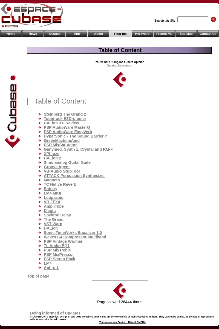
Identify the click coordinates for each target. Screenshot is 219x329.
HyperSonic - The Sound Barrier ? (75, 136)
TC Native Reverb (60, 184)
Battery (50, 189)
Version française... (119, 65)
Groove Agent (57, 167)
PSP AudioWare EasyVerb (68, 132)
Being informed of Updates (55, 313)
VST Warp (53, 224)
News (33, 33)
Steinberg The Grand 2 (65, 114)
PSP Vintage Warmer (63, 241)
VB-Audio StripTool (62, 171)
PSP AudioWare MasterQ (67, 127)
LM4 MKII (52, 193)
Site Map (186, 33)
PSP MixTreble (57, 250)
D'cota (50, 210)
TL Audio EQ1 (57, 246)
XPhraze (51, 153)
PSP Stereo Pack (59, 259)
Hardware (142, 33)
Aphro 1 (51, 267)
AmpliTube (54, 206)
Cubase (54, 33)
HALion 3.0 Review (61, 123)
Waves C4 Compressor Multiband (75, 237)
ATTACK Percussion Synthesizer (74, 175)
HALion (51, 228)
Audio (98, 33)
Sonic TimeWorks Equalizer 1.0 (73, 232)
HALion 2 (52, 158)
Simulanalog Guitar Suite (67, 162)
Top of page (38, 276)
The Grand (54, 219)
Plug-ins (120, 33)
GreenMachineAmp (62, 140)
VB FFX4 (52, 202)
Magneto (52, 180)
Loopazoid (54, 197)
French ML (164, 33)
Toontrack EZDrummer (65, 118)
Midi (76, 33)
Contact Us (208, 33)
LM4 (48, 263)
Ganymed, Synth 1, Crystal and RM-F (78, 149)
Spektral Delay (57, 215)
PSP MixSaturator (60, 145)
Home (11, 33)
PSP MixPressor (59, 254)
